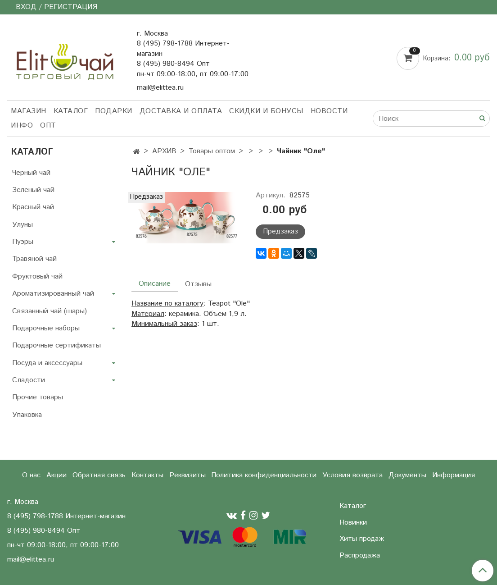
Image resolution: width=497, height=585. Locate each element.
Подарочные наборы (46, 328)
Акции (56, 475)
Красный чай (33, 207)
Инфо (22, 125)
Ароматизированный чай (53, 293)
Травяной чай (34, 259)
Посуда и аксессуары (47, 363)
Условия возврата (352, 475)
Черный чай (31, 173)
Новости (329, 111)
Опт (48, 125)
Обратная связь (99, 475)
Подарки (113, 111)
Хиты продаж (361, 539)
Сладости (28, 380)
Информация (453, 475)
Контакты (147, 475)
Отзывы (198, 284)
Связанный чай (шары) (49, 311)
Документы (407, 475)
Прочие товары (37, 397)
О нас (31, 475)
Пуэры (22, 242)
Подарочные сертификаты (56, 345)
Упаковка (27, 415)
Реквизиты (187, 475)
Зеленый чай (33, 190)
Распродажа (359, 555)
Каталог (71, 111)
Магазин (28, 111)
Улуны (22, 224)
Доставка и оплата (181, 111)
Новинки (353, 522)
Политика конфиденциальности (263, 475)
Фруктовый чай (37, 276)
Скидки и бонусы (266, 111)
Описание (155, 284)
